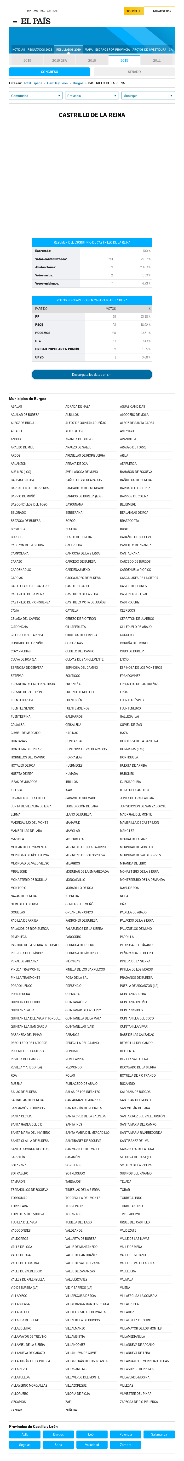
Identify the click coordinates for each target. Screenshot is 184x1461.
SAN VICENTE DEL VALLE (82, 1149)
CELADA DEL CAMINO (25, 618)
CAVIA (15, 610)
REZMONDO (73, 1067)
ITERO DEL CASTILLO (134, 790)
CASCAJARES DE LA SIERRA (139, 578)
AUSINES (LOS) (21, 472)
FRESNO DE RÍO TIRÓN (26, 692)
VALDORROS (19, 1238)
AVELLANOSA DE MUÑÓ (81, 472)
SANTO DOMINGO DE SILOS (30, 1149)
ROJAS (70, 1075)
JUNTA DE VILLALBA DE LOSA (31, 806)
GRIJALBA (17, 725)
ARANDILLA (128, 439)
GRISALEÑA (73, 725)
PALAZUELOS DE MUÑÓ (136, 928)
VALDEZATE (128, 1230)
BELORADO (18, 512)
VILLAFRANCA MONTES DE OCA (87, 1304)
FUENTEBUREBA (22, 700)
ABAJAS (16, 406)
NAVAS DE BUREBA (24, 896)
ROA (14, 1075)
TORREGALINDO (131, 1198)
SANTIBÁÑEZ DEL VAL (135, 1141)
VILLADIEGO (19, 1296)
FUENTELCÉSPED (132, 700)
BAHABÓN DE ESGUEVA (136, 472)
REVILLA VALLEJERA (134, 1059)
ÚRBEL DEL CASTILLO (135, 1222)
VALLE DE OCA (21, 1255)
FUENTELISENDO (22, 708)
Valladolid (92, 1445)
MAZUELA (17, 839)
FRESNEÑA (72, 684)
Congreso (49, 72)
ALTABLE (17, 431)
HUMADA (71, 773)
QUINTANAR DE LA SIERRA (83, 1010)
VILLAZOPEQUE (75, 1385)
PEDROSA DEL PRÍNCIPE (27, 953)
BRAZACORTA (129, 521)
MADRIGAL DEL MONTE (136, 814)
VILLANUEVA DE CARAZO (28, 1353)
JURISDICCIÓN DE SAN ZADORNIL (143, 806)
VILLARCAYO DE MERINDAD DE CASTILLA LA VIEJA (145, 1361)
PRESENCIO (73, 986)
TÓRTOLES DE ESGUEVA (27, 1214)
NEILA (124, 896)
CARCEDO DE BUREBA (80, 561)
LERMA (15, 814)
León (92, 1434)
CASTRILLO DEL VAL (134, 594)
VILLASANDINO (75, 1369)
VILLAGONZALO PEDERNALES (85, 1312)
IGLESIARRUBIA (130, 782)
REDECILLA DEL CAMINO (82, 1043)
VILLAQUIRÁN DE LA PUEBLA (30, 1361)
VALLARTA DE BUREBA (80, 1238)
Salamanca (159, 1434)
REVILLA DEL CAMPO (25, 1059)
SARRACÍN (18, 1157)
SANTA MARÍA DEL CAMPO (138, 1124)
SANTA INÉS (73, 1124)
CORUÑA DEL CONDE (134, 643)
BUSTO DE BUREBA (78, 537)
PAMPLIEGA (19, 937)
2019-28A (59, 60)
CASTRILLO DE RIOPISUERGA (30, 602)
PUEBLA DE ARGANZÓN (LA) (139, 986)
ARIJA (124, 455)
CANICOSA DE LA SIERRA (82, 553)
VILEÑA (125, 1287)
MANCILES (127, 831)
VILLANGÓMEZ (75, 1345)
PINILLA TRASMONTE (25, 977)
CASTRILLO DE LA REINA (27, 594)
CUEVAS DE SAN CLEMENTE (84, 659)
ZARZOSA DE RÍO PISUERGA (139, 1402)
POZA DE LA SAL (76, 977)
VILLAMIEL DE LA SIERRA (28, 1345)
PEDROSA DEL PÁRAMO (136, 945)
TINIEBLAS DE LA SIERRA (82, 1190)
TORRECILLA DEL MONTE (82, 1198)
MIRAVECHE (19, 871)
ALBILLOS (72, 415)
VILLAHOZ (127, 1312)
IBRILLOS (71, 782)
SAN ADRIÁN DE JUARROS (83, 1100)
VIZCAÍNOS (18, 1402)
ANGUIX (16, 439)
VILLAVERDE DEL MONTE (82, 1377)
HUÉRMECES (74, 765)
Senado (134, 72)
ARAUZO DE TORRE (133, 447)
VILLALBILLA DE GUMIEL (136, 1320)
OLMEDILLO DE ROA (24, 904)
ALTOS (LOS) (74, 431)
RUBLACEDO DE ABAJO (81, 1083)
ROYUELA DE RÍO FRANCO (138, 1075)
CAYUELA (71, 610)
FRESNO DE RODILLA (79, 692)
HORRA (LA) (73, 757)
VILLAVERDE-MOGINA (135, 1377)
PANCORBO (73, 937)
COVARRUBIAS (21, 651)
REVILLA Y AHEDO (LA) (26, 1067)
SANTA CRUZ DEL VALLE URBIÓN (142, 1116)
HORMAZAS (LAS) (132, 749)
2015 (124, 60)
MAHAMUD (72, 822)
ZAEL (68, 1402)
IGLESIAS (17, 790)
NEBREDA (72, 896)
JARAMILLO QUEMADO (80, 798)
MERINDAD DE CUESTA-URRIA (85, 847)
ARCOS (16, 455)
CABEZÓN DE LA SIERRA (27, 545)
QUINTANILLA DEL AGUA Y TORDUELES (36, 1018)
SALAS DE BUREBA (24, 1092)
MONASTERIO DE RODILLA (29, 880)
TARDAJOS (73, 1181)
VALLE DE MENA (131, 1247)
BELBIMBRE (128, 504)
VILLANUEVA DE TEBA (135, 1353)
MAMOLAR (72, 831)
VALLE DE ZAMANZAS (80, 1271)
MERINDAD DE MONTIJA (136, 847)
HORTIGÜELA (129, 757)
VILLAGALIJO (20, 1312)
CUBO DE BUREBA (132, 651)
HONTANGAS (74, 741)
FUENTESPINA (20, 716)
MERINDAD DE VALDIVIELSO (30, 863)
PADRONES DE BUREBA (81, 920)
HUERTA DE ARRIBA (133, 765)
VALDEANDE (73, 1230)
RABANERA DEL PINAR (26, 1035)
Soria (58, 1445)
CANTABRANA (129, 553)
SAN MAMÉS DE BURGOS (28, 1108)
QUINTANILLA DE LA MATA (83, 1018)
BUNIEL (125, 529)
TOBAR (125, 1190)
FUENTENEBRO (130, 708)
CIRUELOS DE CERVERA (81, 635)
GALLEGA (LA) (129, 716)
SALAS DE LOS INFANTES (82, 1092)
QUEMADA (72, 994)
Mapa (89, 49)
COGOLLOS (127, 635)
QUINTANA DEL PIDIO (25, 1002)
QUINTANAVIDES (131, 1010)
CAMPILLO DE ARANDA (135, 545)
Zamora (125, 1445)
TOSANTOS (73, 1214)
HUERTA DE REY (22, 773)
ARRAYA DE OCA (76, 463)
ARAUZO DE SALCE (78, 447)
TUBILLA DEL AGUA (24, 1222)
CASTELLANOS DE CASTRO (30, 586)
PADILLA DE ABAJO (133, 912)
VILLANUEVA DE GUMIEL (81, 1353)
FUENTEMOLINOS (77, 708)
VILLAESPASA (20, 1304)
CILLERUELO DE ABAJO (136, 627)
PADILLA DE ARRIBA (24, 920)
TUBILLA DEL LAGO (78, 1222)
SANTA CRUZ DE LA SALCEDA (85, 1116)
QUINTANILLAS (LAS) (79, 1026)
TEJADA (125, 1181)
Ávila (25, 1434)
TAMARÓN (18, 1181)
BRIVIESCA (18, 529)
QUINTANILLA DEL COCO (137, 1018)
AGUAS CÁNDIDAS (132, 406)
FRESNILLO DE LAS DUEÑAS (139, 684)
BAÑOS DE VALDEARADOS (83, 480)
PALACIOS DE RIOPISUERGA (30, 928)
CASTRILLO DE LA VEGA (81, 594)
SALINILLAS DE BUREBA (27, 1100)
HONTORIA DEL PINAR (26, 749)
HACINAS (71, 733)
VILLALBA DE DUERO (25, 1320)
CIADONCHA (19, 627)
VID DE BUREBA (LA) (24, 1287)
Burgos (58, 1434)
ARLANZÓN (18, 463)
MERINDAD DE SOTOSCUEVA (85, 855)
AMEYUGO (127, 431)
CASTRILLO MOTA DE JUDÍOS (85, 602)
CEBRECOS (127, 610)
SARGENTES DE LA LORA (137, 1149)
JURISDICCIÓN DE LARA (81, 806)
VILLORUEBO (19, 1393)
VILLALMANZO (75, 1328)
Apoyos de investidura (149, 49)
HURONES (127, 773)
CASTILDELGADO (77, 586)
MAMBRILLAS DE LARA (26, 831)
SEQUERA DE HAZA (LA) (136, 1157)
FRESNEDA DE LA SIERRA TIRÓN (33, 684)
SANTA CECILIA (21, 1116)
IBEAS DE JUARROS (24, 782)
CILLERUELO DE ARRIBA (27, 635)
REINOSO (71, 1051)
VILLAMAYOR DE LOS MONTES (141, 1328)
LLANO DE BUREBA (78, 814)
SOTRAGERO (19, 1173)
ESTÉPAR (17, 676)
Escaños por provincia (112, 49)
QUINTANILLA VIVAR (134, 1026)
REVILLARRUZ (74, 1059)
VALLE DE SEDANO (133, 1255)
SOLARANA (18, 1165)
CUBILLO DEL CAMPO (79, 651)
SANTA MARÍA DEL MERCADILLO (87, 1132)
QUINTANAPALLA (22, 1010)
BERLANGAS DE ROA (134, 512)
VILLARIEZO (19, 1369)
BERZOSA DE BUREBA (25, 521)
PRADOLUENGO (21, 986)
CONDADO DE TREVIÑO (27, 643)
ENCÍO (124, 659)
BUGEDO (71, 529)
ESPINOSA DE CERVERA (27, 667)
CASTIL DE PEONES (133, 586)
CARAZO (16, 561)
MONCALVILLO (75, 880)
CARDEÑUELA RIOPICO (135, 570)
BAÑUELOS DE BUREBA (136, 480)
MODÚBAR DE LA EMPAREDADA (87, 871)
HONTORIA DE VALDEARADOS (86, 749)
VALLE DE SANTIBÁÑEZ (81, 1255)
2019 (27, 60)
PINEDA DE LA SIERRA (135, 961)
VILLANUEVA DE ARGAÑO (137, 1345)
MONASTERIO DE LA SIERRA (139, 871)
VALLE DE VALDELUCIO (26, 1271)
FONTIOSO (72, 676)
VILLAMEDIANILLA (132, 1336)
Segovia (24, 1445)
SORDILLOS (73, 1165)
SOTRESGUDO (75, 1173)
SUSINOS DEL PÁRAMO (136, 1173)
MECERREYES (74, 839)
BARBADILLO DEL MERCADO (84, 488)
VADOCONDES (21, 1230)
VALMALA (126, 1279)
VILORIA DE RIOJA (77, 1393)
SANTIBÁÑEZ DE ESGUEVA (83, 1141)
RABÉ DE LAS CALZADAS (137, 1035)
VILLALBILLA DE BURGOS (82, 1320)
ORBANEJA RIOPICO (79, 912)
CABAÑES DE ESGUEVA (135, 537)
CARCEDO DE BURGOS (135, 561)
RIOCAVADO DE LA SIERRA (138, 1067)
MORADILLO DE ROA (79, 888)
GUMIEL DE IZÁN (131, 725)
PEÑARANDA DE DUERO (136, 953)
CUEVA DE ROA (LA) (24, 659)
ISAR (68, 790)
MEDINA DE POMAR (133, 839)
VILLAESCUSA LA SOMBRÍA (138, 1296)
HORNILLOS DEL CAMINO (28, 757)
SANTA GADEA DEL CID (26, 1124)
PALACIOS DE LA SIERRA (137, 920)
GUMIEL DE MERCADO (25, 733)
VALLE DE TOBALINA (25, 1263)
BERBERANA (73, 512)
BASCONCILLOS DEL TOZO (29, 504)
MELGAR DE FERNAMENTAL (29, 847)
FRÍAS (124, 692)
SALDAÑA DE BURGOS (135, 1092)
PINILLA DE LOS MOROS (136, 969)
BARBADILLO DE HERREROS (30, 488)
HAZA (124, 733)
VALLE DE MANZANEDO (81, 1247)
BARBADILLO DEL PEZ (135, 488)
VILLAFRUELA (129, 1304)
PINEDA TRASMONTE (25, 969)
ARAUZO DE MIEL (22, 447)
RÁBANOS (72, 1035)
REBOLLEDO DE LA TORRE (29, 1043)
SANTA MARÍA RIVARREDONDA (141, 1132)
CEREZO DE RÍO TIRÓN (80, 618)
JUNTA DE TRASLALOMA (137, 798)
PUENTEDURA (20, 994)
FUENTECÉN (73, 700)
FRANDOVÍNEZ (130, 676)
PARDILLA (127, 937)
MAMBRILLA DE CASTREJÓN (139, 822)
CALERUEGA (73, 545)
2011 (157, 60)
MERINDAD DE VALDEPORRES (140, 855)
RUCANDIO (127, 1083)
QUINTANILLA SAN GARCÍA (29, 1026)
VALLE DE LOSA (21, 1247)
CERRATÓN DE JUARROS (137, 618)
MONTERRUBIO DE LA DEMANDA (142, 880)
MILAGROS (72, 863)
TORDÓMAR (19, 1198)
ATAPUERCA (128, 463)
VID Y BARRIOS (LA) (78, 1287)
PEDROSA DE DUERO (79, 945)
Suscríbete (133, 11)
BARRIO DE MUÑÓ (23, 496)
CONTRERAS (74, 643)
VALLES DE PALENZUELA (28, 1279)
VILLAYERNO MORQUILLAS (29, 1385)
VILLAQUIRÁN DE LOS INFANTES (87, 1361)
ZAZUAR (16, 1410)
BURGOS (17, 537)
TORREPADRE (74, 1206)
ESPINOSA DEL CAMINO (81, 667)
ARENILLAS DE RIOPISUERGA (85, 455)
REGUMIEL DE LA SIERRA (27, 1051)
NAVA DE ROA (129, 888)
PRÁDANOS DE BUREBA (136, 977)
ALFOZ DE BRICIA (22, 423)
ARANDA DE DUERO (78, 439)
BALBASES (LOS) (22, 480)
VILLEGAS (126, 1385)
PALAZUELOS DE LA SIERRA (84, 928)
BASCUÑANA (74, 504)
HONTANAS (19, 741)
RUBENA (16, 1083)
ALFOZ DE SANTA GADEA (137, 423)
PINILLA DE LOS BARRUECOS (85, 969)
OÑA (123, 904)
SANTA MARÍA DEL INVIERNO (30, 1132)
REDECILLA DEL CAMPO (136, 1043)
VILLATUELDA (20, 1377)
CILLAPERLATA (75, 627)
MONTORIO (18, 888)
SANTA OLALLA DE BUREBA (30, 1141)
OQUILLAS (18, 912)
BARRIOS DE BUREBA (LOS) (84, 496)
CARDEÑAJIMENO (77, 570)
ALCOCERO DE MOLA (134, 415)
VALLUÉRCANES (76, 1279)
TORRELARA (19, 1206)
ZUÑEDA (71, 1410)
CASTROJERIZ (129, 602)
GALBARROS (74, 716)
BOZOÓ (70, 521)
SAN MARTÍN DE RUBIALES (83, 1108)
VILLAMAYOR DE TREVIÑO (28, 1336)
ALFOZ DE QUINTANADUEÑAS (85, 423)
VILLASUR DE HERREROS (137, 1369)
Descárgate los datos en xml (92, 374)
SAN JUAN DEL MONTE (136, 1100)
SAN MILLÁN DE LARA (135, 1108)
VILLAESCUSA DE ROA (80, 1296)
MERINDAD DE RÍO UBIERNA (30, 855)
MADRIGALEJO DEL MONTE (29, 822)
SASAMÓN (72, 1157)
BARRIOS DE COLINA (134, 496)
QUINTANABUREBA (133, 994)
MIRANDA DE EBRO (133, 863)
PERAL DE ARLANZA (24, 961)
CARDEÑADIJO (21, 570)
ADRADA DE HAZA (77, 406)
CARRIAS (17, 578)
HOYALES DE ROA (23, 765)
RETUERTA (127, 1051)
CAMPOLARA (20, 553)
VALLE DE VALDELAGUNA (137, 1263)
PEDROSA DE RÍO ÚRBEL (82, 953)
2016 (92, 60)
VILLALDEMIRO (21, 1328)
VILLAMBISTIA (75, 1336)
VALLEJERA (128, 1271)
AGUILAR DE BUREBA (25, 415)
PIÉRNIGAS (72, 961)
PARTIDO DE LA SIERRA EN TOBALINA (36, 945)
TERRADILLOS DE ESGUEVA (29, 1190)
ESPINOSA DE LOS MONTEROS (141, 667)
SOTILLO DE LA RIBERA (136, 1165)
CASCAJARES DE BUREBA (83, 578)
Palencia (126, 1434)
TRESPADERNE (130, 1214)
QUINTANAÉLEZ (76, 1002)
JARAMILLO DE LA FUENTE (29, 798)
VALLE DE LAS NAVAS (135, 1238)
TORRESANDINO (131, 1206)
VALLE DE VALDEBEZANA (82, 1263)
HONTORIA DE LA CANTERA (139, 741)
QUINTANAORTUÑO (133, 1002)
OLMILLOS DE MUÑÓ (79, 904)
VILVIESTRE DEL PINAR (135, 1393)
